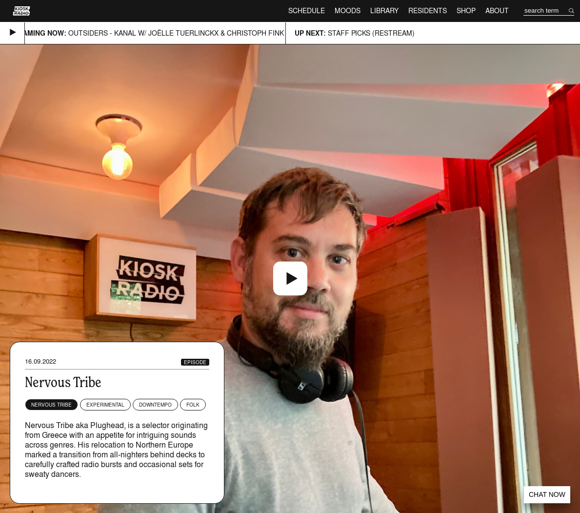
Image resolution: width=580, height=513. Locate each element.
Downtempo (155, 404)
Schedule (306, 10)
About (497, 10)
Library (384, 10)
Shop (466, 10)
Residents (427, 10)
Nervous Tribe (51, 404)
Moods (347, 10)
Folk (193, 404)
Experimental (105, 404)
